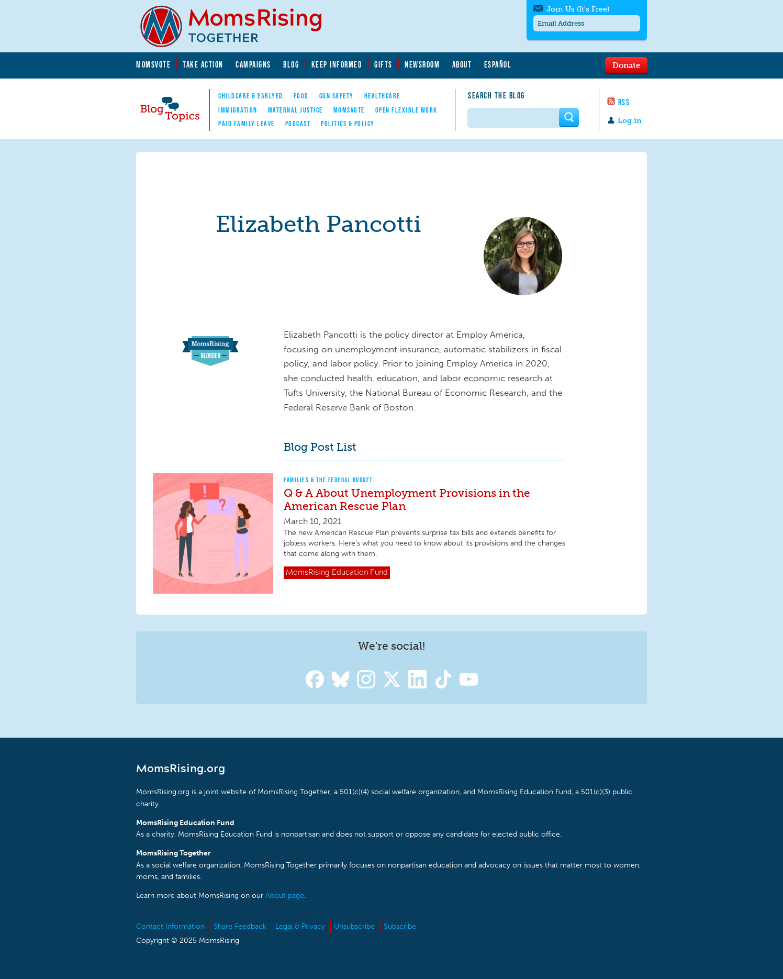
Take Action (203, 64)
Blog (291, 64)
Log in (630, 120)
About (462, 64)
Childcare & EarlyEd (250, 96)
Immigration (238, 110)
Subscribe (400, 926)
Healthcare (382, 96)
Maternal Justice (295, 110)
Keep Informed (337, 64)
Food (301, 96)
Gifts (383, 64)
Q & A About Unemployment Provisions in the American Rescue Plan (407, 499)
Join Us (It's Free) (577, 9)
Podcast (298, 123)
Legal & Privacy (300, 926)
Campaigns (253, 64)
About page (284, 895)
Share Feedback (240, 926)
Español (498, 64)
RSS (624, 102)
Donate (626, 65)
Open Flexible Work (406, 110)
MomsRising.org (238, 26)
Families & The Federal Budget (328, 480)
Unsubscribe (354, 926)
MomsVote (153, 64)
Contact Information (170, 926)
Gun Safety (336, 96)
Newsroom (422, 64)
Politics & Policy (348, 123)
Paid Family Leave (246, 123)
